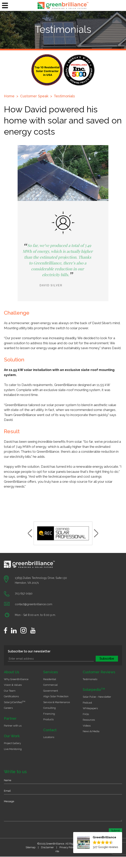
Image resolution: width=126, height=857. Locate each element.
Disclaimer (47, 847)
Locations (48, 737)
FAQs (86, 714)
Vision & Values (13, 684)
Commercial (50, 684)
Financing (49, 713)
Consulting (49, 707)
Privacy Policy (67, 847)
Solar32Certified (14, 702)
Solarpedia (94, 690)
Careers (8, 707)
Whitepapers (90, 708)
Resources (89, 719)
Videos (87, 725)
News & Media (91, 731)
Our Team (9, 690)
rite (57, 851)
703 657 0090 (23, 593)
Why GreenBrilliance (16, 679)
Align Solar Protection (55, 696)
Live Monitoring (13, 749)
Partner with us (13, 725)
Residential (49, 679)
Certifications (11, 696)
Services (50, 672)
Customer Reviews (99, 672)
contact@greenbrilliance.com (33, 604)
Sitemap (30, 847)
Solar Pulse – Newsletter (97, 696)
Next (96, 533)
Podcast (87, 702)
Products (48, 719)
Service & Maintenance (56, 702)
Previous (30, 533)
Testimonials (64, 96)
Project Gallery (12, 743)
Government (50, 690)
